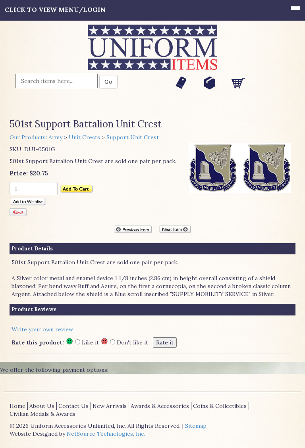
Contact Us (73, 406)
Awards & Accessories (160, 406)
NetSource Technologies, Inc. (106, 433)
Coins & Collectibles (220, 406)
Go (108, 81)
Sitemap (196, 425)
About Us (41, 406)
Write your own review (42, 329)
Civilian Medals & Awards (42, 413)
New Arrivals (110, 406)
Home (17, 406)
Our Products (28, 137)
